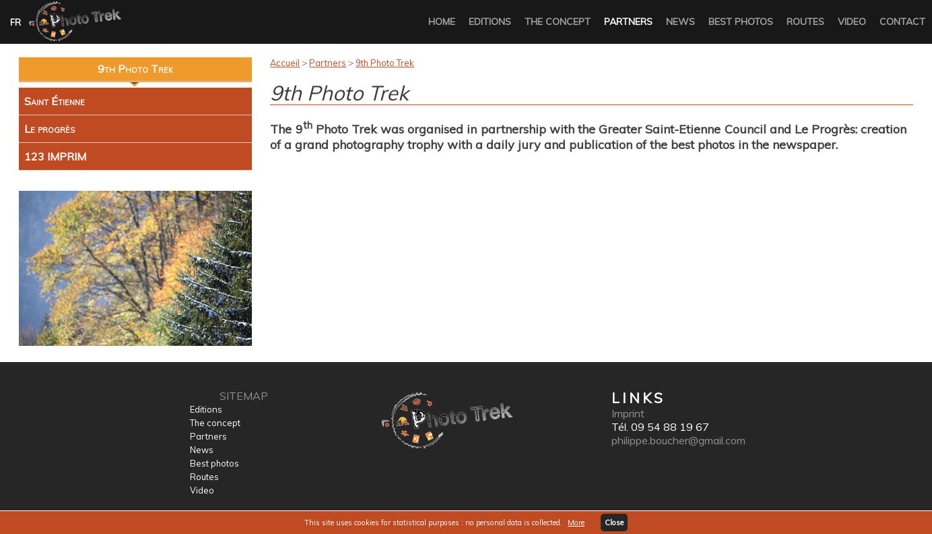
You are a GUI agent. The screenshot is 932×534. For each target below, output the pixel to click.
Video (852, 22)
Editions (490, 22)
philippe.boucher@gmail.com (678, 440)
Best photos (740, 22)
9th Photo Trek (385, 62)
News (680, 22)
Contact (902, 22)
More (576, 522)
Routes (805, 22)
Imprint (627, 413)
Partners (628, 22)
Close (614, 522)
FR (15, 22)
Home (441, 22)
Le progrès (49, 129)
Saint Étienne (54, 101)
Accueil (285, 62)
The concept (558, 22)
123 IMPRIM (55, 156)
